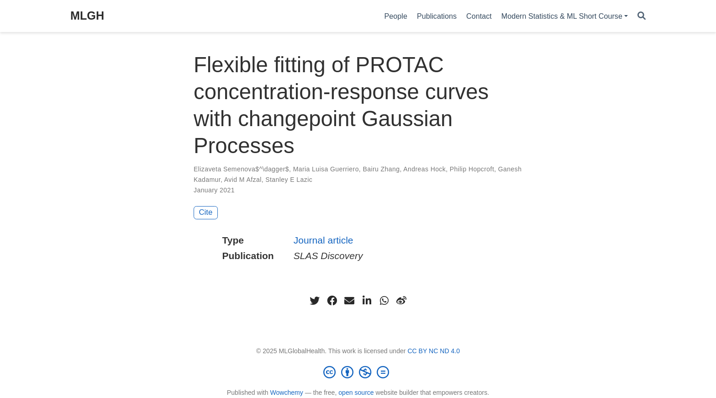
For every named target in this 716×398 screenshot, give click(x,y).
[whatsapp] (384, 301)
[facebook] (332, 301)
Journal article (323, 240)
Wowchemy (286, 392)
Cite (206, 212)
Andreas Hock (424, 169)
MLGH (87, 15)
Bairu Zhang (381, 169)
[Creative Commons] (358, 372)
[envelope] (349, 301)
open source (356, 392)
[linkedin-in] (367, 301)
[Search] (641, 16)
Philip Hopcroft (472, 169)
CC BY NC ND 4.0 (433, 351)
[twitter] (314, 301)
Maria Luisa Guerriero (326, 169)
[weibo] (401, 301)
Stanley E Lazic (288, 179)
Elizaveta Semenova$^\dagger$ (241, 169)
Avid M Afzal (243, 179)
